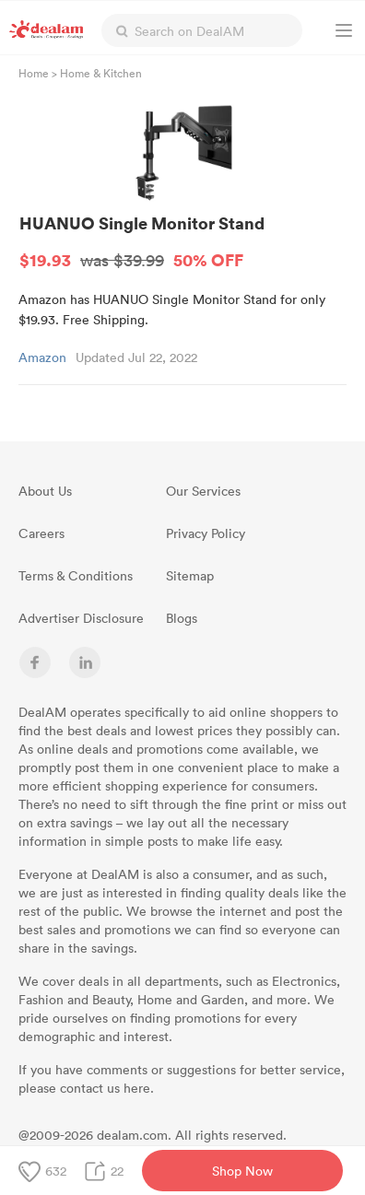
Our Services (203, 490)
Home (33, 72)
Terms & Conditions (75, 575)
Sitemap (190, 575)
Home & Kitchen (101, 72)
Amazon (42, 357)
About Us (45, 490)
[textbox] (201, 30)
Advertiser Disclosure (81, 618)
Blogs (181, 618)
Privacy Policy (205, 533)
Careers (41, 533)
